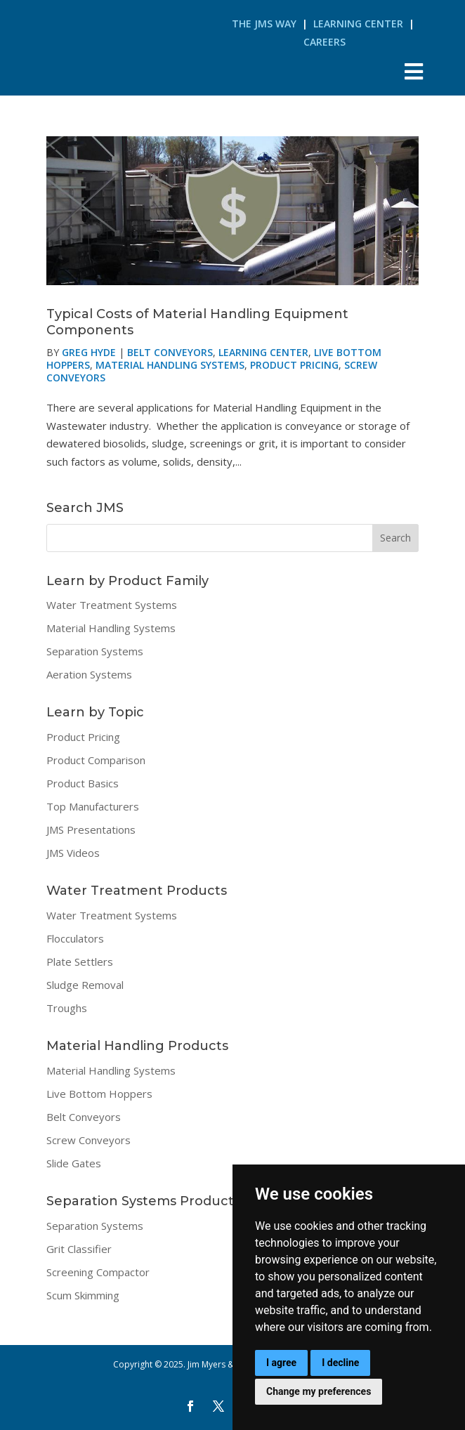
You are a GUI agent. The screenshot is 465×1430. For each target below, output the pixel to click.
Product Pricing (294, 365)
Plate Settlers (79, 962)
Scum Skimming (82, 1295)
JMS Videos (73, 853)
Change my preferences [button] (318, 1391)
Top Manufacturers (92, 806)
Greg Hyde (89, 352)
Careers (324, 41)
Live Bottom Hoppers (99, 1094)
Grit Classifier (79, 1249)
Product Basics (82, 783)
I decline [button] (340, 1362)
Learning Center (358, 23)
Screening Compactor (98, 1272)
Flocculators (75, 938)
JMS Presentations (91, 829)
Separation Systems (94, 651)
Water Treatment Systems (111, 605)
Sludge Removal (85, 985)
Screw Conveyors (88, 1140)
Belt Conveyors (170, 352)
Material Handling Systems (170, 365)
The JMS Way (264, 23)
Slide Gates (73, 1163)
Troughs (66, 1008)
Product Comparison (95, 760)
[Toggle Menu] (414, 71)
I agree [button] (281, 1362)
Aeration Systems (89, 674)
